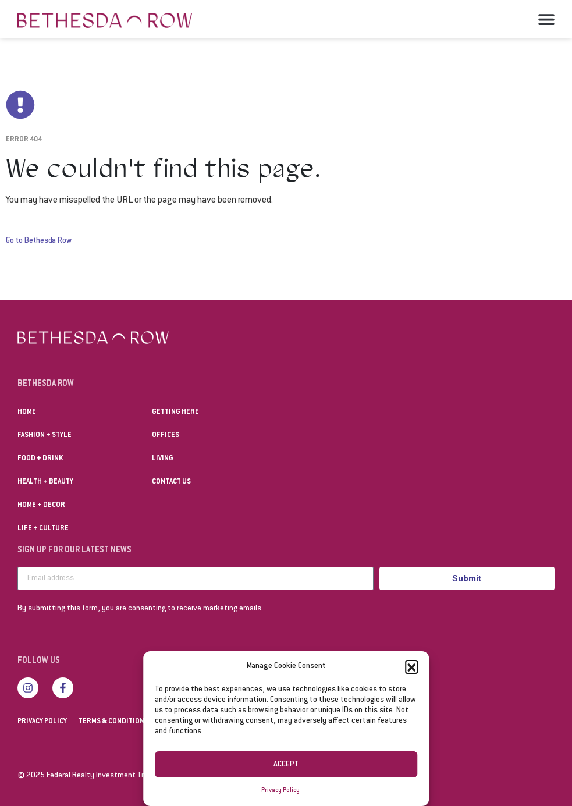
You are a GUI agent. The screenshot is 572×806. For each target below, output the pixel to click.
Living (162, 458)
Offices (165, 435)
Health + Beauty (45, 481)
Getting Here (175, 412)
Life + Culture (43, 528)
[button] (411, 666)
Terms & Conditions (113, 721)
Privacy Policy (280, 790)
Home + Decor (41, 505)
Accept (286, 764)
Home (26, 412)
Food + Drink (40, 458)
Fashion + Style (44, 435)
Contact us (171, 481)
